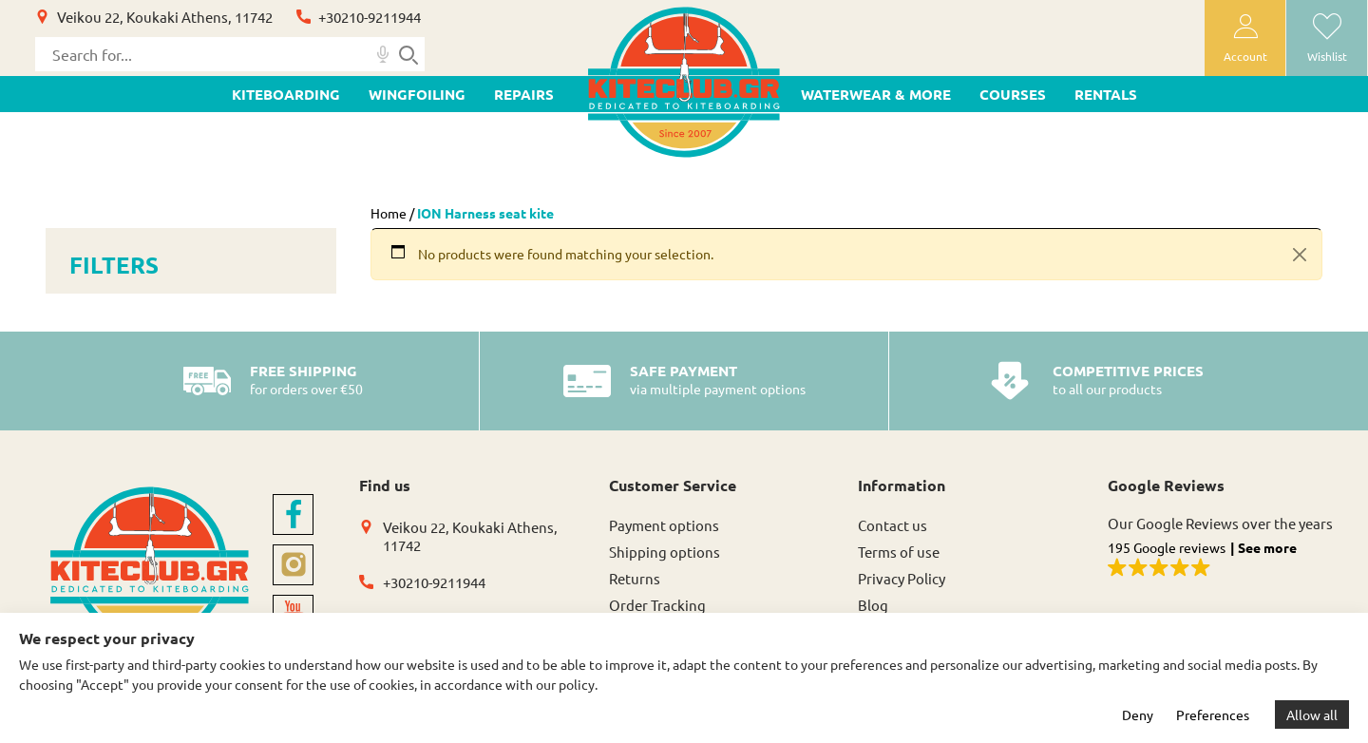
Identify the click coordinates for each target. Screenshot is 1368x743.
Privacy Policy (901, 578)
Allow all (1312, 714)
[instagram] (293, 564)
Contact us (892, 525)
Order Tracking (657, 605)
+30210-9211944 (369, 17)
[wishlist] (1326, 38)
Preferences (1212, 714)
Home (388, 212)
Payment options (664, 525)
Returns (634, 578)
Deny (1137, 714)
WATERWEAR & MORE (876, 94)
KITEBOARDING (286, 94)
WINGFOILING (417, 94)
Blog (873, 605)
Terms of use (899, 552)
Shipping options (664, 552)
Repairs (524, 94)
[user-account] (1245, 38)
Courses (1012, 94)
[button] (1221, 560)
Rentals (1105, 94)
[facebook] (293, 514)
